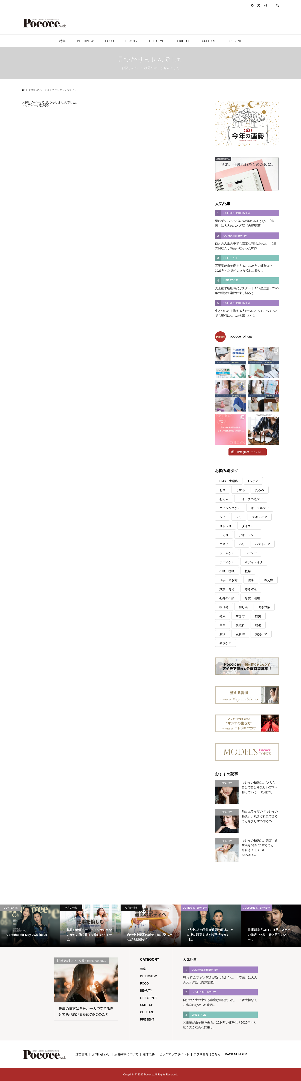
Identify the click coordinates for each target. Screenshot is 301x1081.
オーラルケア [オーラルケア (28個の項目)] (260, 508)
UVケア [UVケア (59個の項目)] (253, 481)
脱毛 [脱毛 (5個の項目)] (258, 625)
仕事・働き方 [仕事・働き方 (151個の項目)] (228, 580)
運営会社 (82, 1054)
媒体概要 (149, 1054)
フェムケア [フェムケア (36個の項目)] (226, 553)
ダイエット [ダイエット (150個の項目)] (249, 526)
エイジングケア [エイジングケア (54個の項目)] (229, 508)
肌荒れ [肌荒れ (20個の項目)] (240, 625)
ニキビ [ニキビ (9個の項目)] (223, 544)
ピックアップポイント (174, 1054)
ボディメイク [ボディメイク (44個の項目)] (254, 562)
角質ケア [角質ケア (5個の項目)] (261, 634)
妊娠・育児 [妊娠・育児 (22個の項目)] (226, 589)
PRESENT (234, 41)
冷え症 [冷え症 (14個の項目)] (268, 580)
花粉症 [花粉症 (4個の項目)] (240, 634)
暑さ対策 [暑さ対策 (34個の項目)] (264, 607)
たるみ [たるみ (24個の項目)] (259, 490)
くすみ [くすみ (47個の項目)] (240, 490)
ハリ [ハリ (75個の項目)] (242, 544)
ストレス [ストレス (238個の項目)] (225, 526)
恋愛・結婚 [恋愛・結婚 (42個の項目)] (252, 598)
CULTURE (209, 41)
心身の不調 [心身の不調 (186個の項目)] (226, 598)
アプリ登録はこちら (207, 1054)
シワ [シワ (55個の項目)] (239, 517)
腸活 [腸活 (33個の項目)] (222, 634)
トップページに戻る (35, 105)
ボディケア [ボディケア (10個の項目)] (226, 562)
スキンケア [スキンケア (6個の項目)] (259, 517)
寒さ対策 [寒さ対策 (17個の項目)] (251, 589)
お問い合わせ (101, 1054)
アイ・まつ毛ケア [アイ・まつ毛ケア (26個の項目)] (251, 499)
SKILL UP (183, 41)
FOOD (109, 41)
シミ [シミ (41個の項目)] (222, 517)
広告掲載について (126, 1054)
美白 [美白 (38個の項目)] (222, 625)
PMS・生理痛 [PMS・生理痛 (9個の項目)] (228, 481)
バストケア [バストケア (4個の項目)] (262, 544)
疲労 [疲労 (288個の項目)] (258, 616)
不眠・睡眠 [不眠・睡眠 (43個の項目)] (226, 571)
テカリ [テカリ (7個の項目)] (223, 535)
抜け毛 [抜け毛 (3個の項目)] (223, 607)
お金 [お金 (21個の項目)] (222, 490)
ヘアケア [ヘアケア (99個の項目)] (251, 553)
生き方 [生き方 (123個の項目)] (240, 616)
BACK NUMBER (236, 1054)
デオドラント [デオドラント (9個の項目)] (248, 535)
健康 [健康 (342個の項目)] (251, 580)
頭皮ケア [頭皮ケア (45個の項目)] (225, 643)
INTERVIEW (85, 41)
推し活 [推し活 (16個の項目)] (243, 607)
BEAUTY (132, 41)
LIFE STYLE (157, 41)
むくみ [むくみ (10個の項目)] (223, 499)
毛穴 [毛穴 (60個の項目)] (222, 616)
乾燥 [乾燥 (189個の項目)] (248, 571)
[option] (30, 926)
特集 (62, 41)
